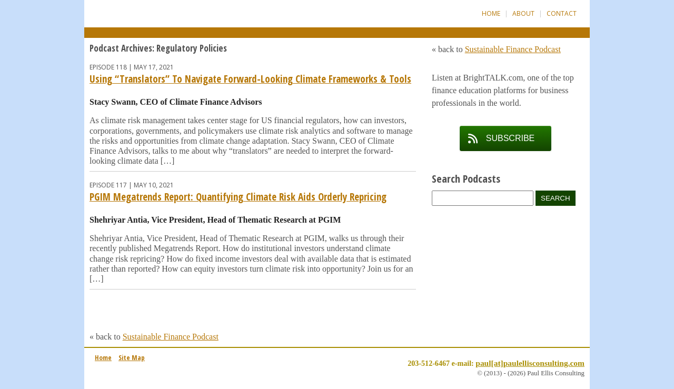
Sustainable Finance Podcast (171, 336)
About (523, 13)
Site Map (131, 357)
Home (491, 13)
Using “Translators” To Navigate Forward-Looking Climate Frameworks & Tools (250, 79)
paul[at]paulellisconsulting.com (529, 362)
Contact (562, 13)
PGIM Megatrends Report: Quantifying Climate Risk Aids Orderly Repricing (238, 197)
